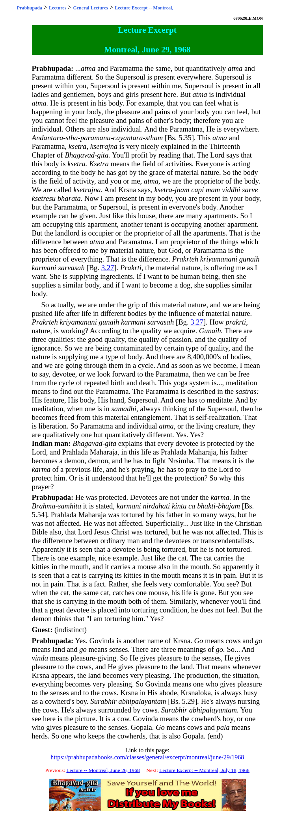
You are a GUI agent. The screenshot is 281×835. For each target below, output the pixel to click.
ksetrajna (103, 146)
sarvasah (71, 267)
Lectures (57, 8)
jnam (182, 190)
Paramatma (126, 68)
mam (213, 190)
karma (41, 469)
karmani (44, 267)
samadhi (124, 409)
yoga (180, 383)
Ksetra (99, 164)
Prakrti (130, 267)
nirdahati (156, 506)
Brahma (44, 506)
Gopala (141, 727)
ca (191, 506)
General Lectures (90, 8)
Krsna (127, 190)
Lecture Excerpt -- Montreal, (144, 8)
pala (222, 727)
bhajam (229, 506)
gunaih (249, 259)
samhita (69, 506)
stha (72, 138)
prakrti (235, 322)
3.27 (107, 267)
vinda (40, 658)
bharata (69, 198)
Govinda (102, 640)
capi (197, 190)
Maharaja (103, 452)
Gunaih (210, 331)
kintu (179, 506)
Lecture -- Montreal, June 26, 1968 (103, 770)
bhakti (206, 506)
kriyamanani (218, 259)
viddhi (231, 190)
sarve (250, 190)
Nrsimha (180, 460)
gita (102, 155)
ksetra (78, 146)
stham (154, 138)
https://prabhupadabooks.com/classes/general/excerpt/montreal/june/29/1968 (147, 757)
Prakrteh (185, 259)
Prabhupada (29, 8)
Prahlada (75, 452)
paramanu (95, 138)
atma (88, 68)
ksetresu (44, 198)
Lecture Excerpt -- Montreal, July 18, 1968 (204, 770)
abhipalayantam (142, 701)
